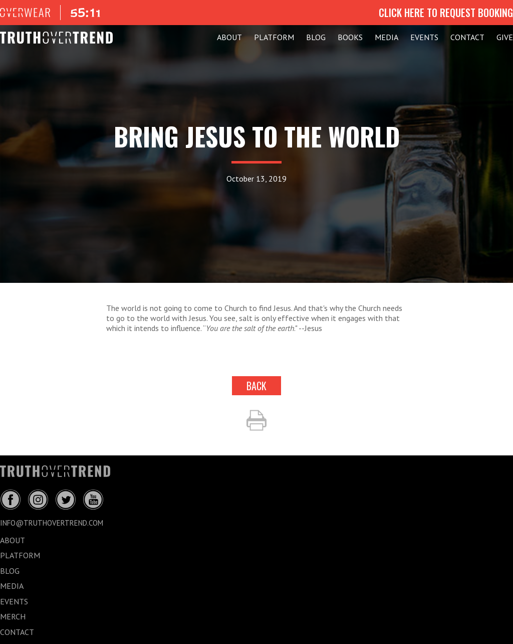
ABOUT (229, 37)
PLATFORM (274, 37)
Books (350, 37)
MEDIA (386, 37)
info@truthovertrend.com (51, 523)
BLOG (316, 37)
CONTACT (467, 37)
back (256, 385)
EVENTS (424, 37)
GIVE (504, 37)
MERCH (13, 616)
